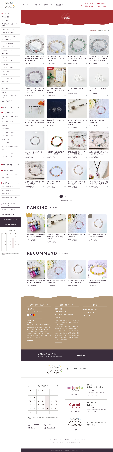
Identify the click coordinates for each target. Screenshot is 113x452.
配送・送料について (7, 186)
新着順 (107, 30)
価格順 (101, 30)
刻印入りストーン (8, 46)
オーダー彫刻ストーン (9, 43)
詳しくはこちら (37, 311)
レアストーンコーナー (9, 60)
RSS (84, 315)
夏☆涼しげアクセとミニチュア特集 (10, 24)
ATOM (88, 315)
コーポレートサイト (8, 209)
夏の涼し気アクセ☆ (9, 32)
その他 (4, 92)
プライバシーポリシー (89, 312)
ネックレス (6, 71)
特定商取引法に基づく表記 (9, 197)
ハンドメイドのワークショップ (10, 96)
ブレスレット (7, 64)
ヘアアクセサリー (8, 78)
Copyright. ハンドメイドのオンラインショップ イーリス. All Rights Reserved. (67, 450)
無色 (42, 27)
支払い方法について (7, 190)
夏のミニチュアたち (9, 29)
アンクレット (7, 74)
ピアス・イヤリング (9, 67)
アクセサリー (6, 57)
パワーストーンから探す (33, 27)
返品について (6, 193)
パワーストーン (6, 39)
